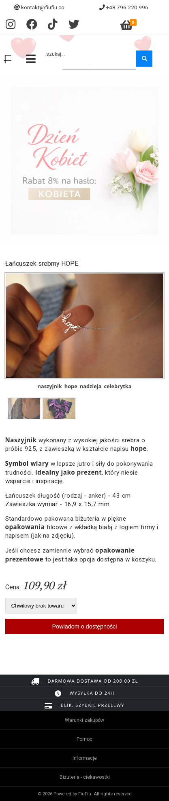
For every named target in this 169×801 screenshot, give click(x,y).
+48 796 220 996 (127, 7)
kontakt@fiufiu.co (42, 7)
